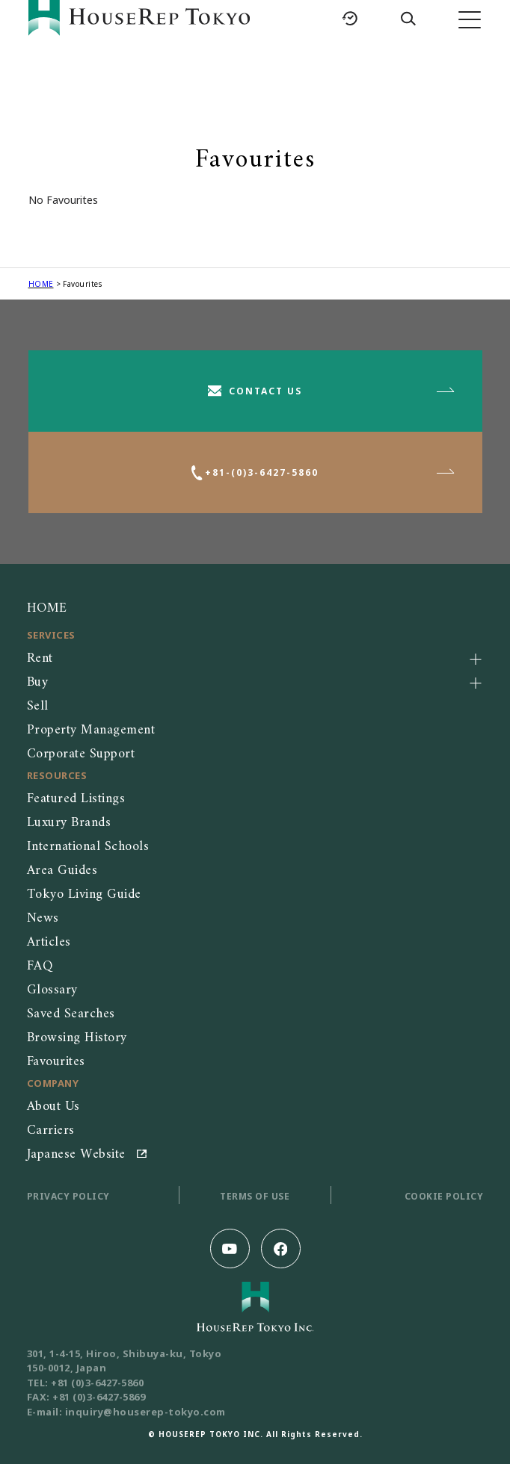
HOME (41, 284)
